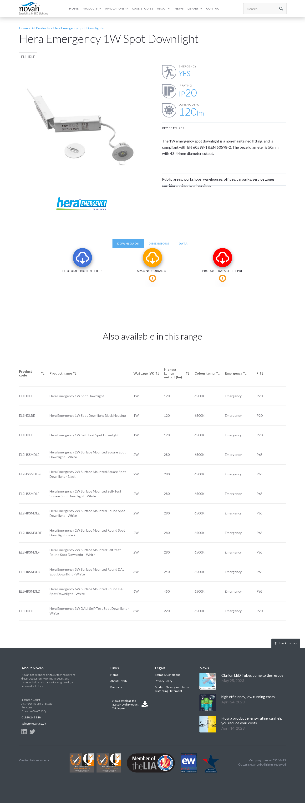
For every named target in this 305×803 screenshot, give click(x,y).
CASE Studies (142, 8)
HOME (74, 8)
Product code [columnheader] (25, 373)
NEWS (179, 8)
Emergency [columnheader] (233, 373)
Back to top (288, 643)
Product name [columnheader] (61, 373)
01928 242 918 (31, 717)
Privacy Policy (163, 681)
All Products (40, 28)
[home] (33, 8)
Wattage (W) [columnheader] (143, 373)
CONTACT (213, 8)
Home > (25, 28)
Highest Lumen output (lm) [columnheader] (173, 373)
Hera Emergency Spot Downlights (78, 28)
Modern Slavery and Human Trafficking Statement (172, 689)
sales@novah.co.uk (33, 723)
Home (114, 674)
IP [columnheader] (257, 373)
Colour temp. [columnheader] (204, 373)
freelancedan (42, 760)
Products (116, 687)
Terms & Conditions (167, 674)
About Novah (118, 681)
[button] (92, 8)
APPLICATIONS (114, 8)
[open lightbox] (81, 127)
